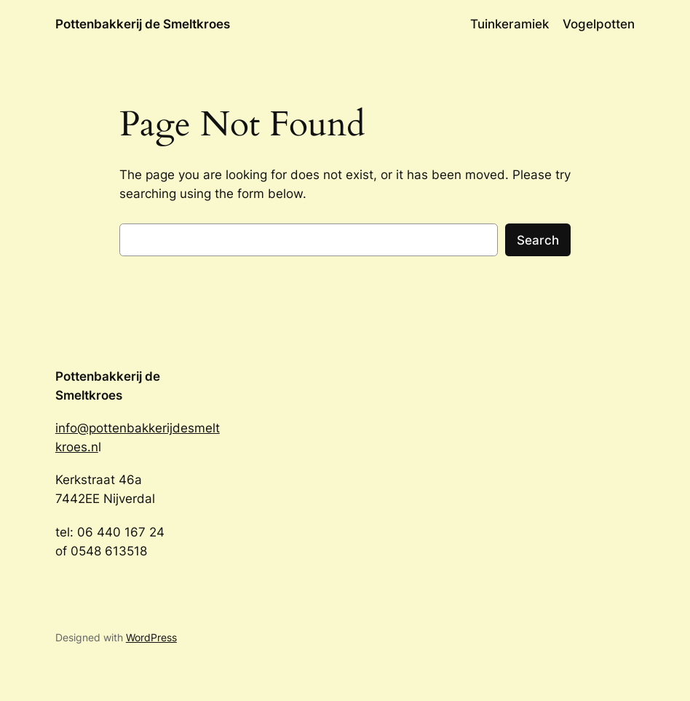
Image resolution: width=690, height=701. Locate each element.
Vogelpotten (599, 24)
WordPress (151, 637)
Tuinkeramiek (509, 24)
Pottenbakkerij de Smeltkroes (142, 23)
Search (538, 240)
